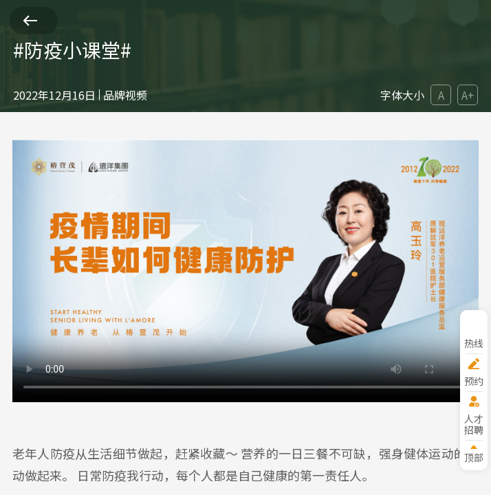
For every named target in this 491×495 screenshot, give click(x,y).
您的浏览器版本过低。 (245, 271)
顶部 (473, 456)
